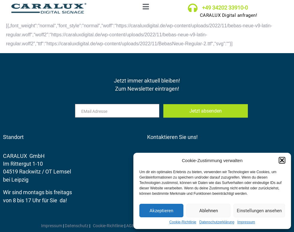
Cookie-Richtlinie (182, 222)
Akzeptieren (161, 210)
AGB (130, 225)
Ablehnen (208, 210)
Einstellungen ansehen (259, 210)
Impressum (246, 222)
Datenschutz (77, 225)
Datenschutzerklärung (216, 222)
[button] (282, 160)
